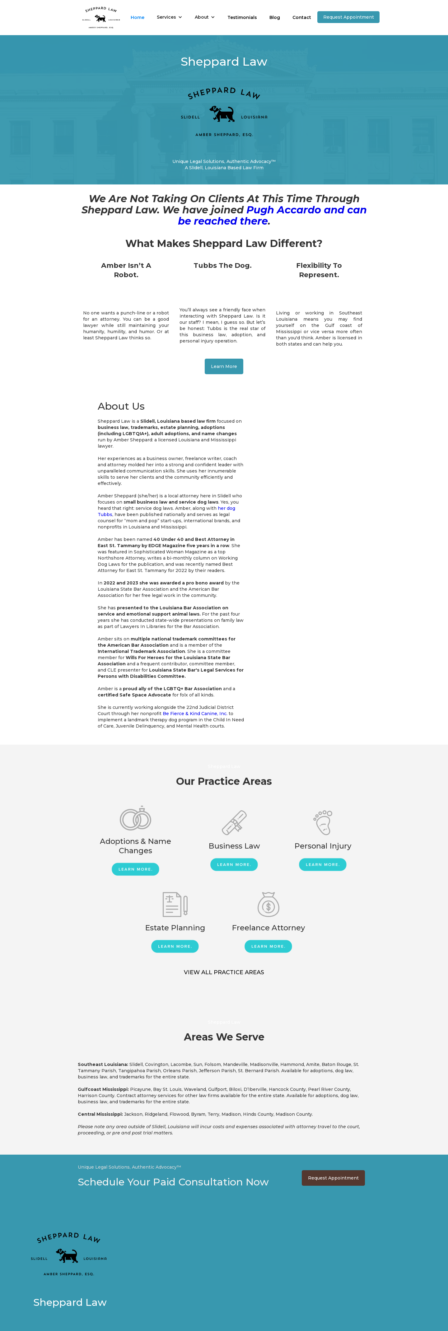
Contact (301, 17)
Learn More (224, 366)
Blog (274, 17)
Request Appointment (348, 17)
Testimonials (242, 17)
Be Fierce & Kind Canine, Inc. (195, 713)
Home (137, 17)
